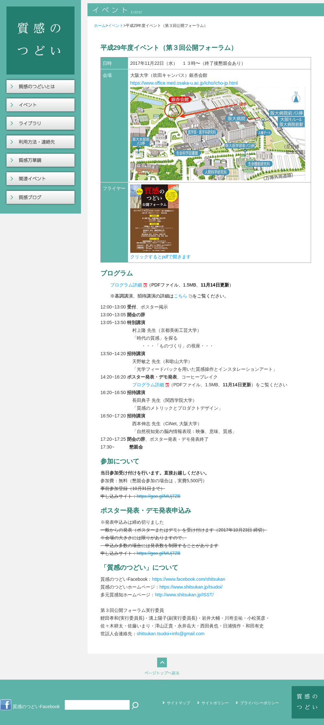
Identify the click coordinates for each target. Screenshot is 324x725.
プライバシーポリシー (259, 703)
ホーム (100, 25)
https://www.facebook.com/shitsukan (188, 579)
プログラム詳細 (126, 284)
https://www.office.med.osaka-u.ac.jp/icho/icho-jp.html (184, 83)
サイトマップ (178, 703)
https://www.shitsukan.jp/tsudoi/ (191, 587)
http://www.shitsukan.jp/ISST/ (184, 594)
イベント (115, 25)
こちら (180, 295)
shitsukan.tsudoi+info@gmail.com (170, 633)
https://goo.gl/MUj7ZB (158, 496)
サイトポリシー (215, 703)
